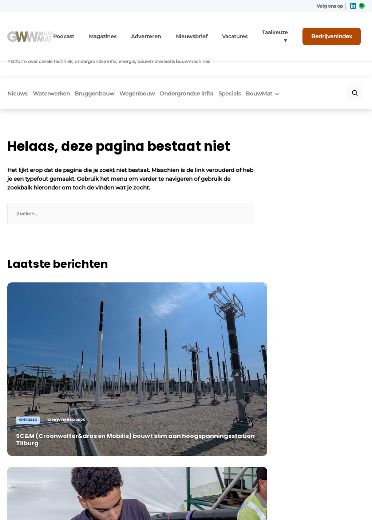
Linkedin (216, 409)
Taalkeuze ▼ (285, 32)
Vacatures (249, 32)
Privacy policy (347, 488)
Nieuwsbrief (210, 32)
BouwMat (299, 64)
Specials (263, 64)
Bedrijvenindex (337, 32)
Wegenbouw (157, 64)
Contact (324, 420)
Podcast (97, 32)
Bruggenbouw (108, 64)
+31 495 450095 (36, 445)
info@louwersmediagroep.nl (54, 456)
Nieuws (17, 64)
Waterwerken (57, 64)
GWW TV (126, 449)
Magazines (131, 32)
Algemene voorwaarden (288, 488)
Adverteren (170, 32)
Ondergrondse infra (213, 64)
